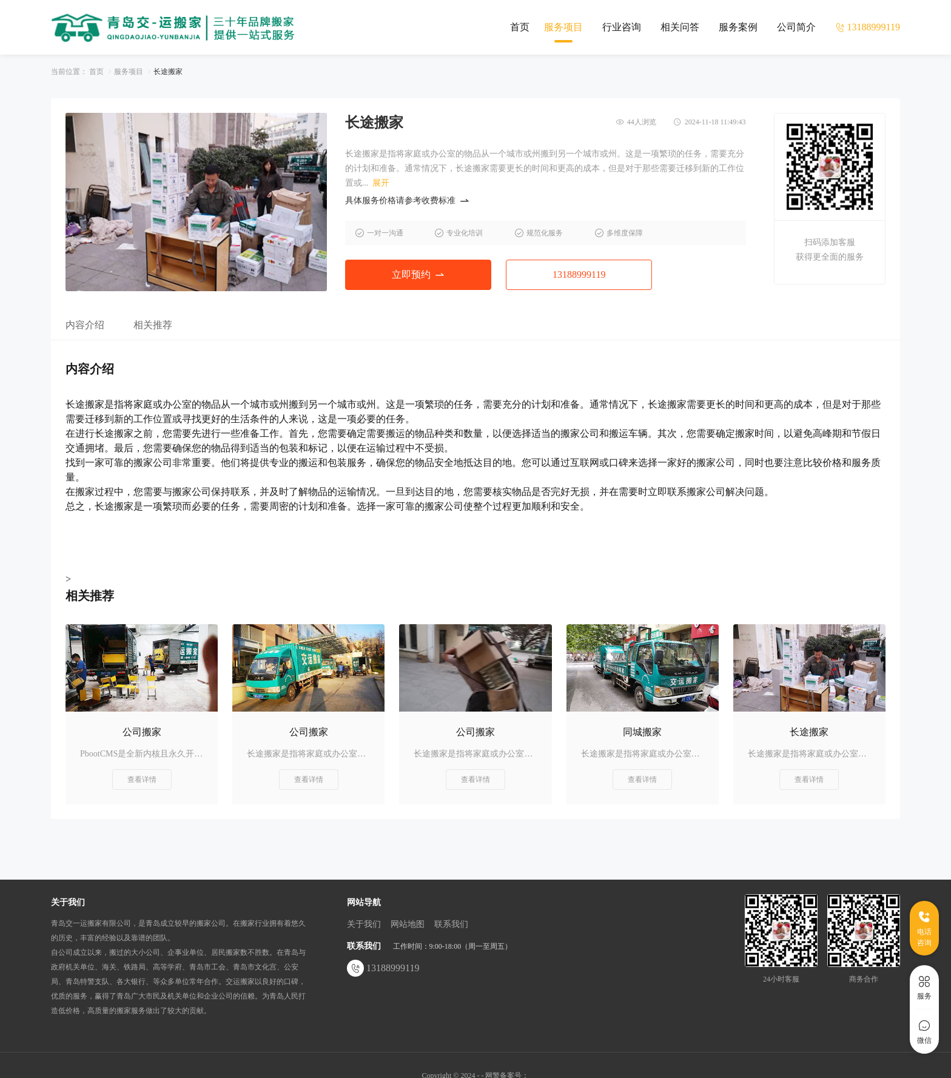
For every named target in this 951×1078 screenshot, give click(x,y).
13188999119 (579, 274)
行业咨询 (621, 27)
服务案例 (738, 27)
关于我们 (364, 924)
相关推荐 (152, 325)
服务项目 (563, 27)
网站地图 (408, 924)
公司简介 (796, 27)
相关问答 (679, 27)
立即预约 (418, 274)
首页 (519, 27)
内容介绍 (85, 325)
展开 (380, 182)
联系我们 (451, 924)
